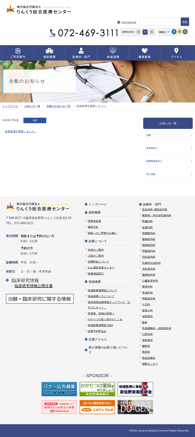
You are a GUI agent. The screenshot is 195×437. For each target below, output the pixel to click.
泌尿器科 (147, 316)
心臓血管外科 (150, 280)
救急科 (146, 351)
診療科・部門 (152, 204)
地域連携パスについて (101, 296)
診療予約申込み (97, 331)
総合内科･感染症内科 (154, 209)
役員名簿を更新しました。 (21, 131)
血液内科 (147, 227)
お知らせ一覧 (32, 106)
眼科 (144, 322)
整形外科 (147, 286)
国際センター (150, 363)
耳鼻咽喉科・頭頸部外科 (156, 328)
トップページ (10, 106)
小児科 (146, 304)
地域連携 (95, 281)
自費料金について (98, 261)
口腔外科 (147, 334)
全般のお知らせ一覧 (58, 106)
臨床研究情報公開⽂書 (34, 286)
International (128, 22)
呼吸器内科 (148, 250)
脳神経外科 (148, 274)
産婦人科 (147, 310)
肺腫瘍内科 (148, 233)
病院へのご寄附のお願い (102, 233)
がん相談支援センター (101, 267)
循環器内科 (148, 245)
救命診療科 (148, 358)
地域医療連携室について (102, 290)
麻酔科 (146, 346)
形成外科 (147, 292)
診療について (98, 241)
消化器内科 (148, 256)
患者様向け (152, 148)
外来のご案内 (96, 249)
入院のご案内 (96, 255)
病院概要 (95, 212)
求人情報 (150, 174)
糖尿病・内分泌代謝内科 (156, 215)
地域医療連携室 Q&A (100, 325)
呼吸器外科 (148, 298)
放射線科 (147, 340)
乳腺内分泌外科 (151, 262)
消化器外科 (148, 268)
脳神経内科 (148, 239)
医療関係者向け (154, 161)
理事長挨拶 (94, 221)
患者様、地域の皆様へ (101, 313)
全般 (148, 135)
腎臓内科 (147, 221)
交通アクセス (98, 339)
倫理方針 (93, 226)
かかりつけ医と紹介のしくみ (105, 319)
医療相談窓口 (96, 273)
